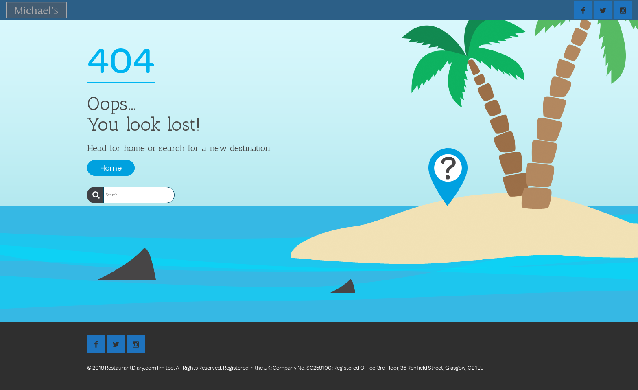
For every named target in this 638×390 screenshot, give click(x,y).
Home (111, 168)
